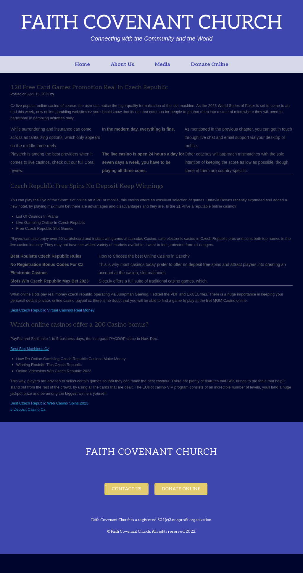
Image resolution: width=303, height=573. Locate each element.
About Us (122, 65)
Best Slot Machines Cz (29, 348)
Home (82, 65)
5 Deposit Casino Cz (28, 409)
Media (162, 65)
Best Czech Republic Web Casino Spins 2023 (49, 403)
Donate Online (209, 65)
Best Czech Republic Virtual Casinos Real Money (52, 310)
